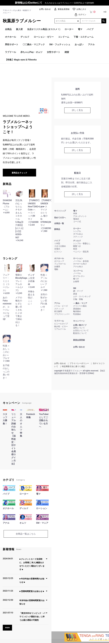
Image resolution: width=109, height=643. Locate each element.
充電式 (57, 249)
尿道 (75, 294)
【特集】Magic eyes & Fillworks (21, 59)
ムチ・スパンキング (82, 296)
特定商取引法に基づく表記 (73, 366)
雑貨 (67, 52)
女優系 (57, 266)
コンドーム (63, 37)
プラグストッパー (62, 314)
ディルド (24, 37)
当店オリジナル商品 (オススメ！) (43, 29)
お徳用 (76, 281)
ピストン (58, 251)
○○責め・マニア (80, 303)
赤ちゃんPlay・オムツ (31, 52)
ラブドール (10, 52)
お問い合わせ (79, 347)
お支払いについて (81, 330)
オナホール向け (80, 264)
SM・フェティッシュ (59, 44)
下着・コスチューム (84, 37)
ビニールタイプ (61, 324)
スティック (78, 237)
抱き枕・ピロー (61, 326)
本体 (75, 213)
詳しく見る (77, 110)
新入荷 (19, 29)
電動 (56, 269)
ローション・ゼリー (44, 37)
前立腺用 (58, 311)
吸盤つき (77, 246)
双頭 (75, 249)
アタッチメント (80, 216)
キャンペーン (79, 321)
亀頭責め (77, 311)
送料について (79, 328)
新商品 (57, 229)
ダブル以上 (78, 234)
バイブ (90, 29)
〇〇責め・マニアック (34, 44)
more (7, 627)
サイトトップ (60, 211)
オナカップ (59, 261)
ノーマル (77, 273)
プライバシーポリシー (79, 363)
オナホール (10, 37)
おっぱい (79, 44)
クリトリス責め (80, 306)
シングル (77, 231)
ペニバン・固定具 (81, 251)
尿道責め (77, 309)
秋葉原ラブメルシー (22, 21)
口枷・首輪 (78, 299)
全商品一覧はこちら (26, 533)
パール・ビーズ (61, 306)
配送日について (80, 333)
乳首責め (77, 314)
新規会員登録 (79, 340)
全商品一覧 (59, 223)
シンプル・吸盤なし (82, 243)
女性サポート (53, 52)
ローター (69, 29)
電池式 (76, 219)
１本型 (57, 243)
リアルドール (60, 329)
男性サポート (11, 44)
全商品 (8, 29)
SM (74, 288)
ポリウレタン (79, 276)
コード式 (77, 221)
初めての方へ (60, 217)
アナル (91, 44)
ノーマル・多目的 (81, 261)
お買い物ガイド (80, 325)
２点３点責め (60, 246)
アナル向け (78, 266)
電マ (80, 29)
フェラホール (60, 264)
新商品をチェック (19, 173)
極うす (76, 279)
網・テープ (78, 291)
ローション (78, 258)
